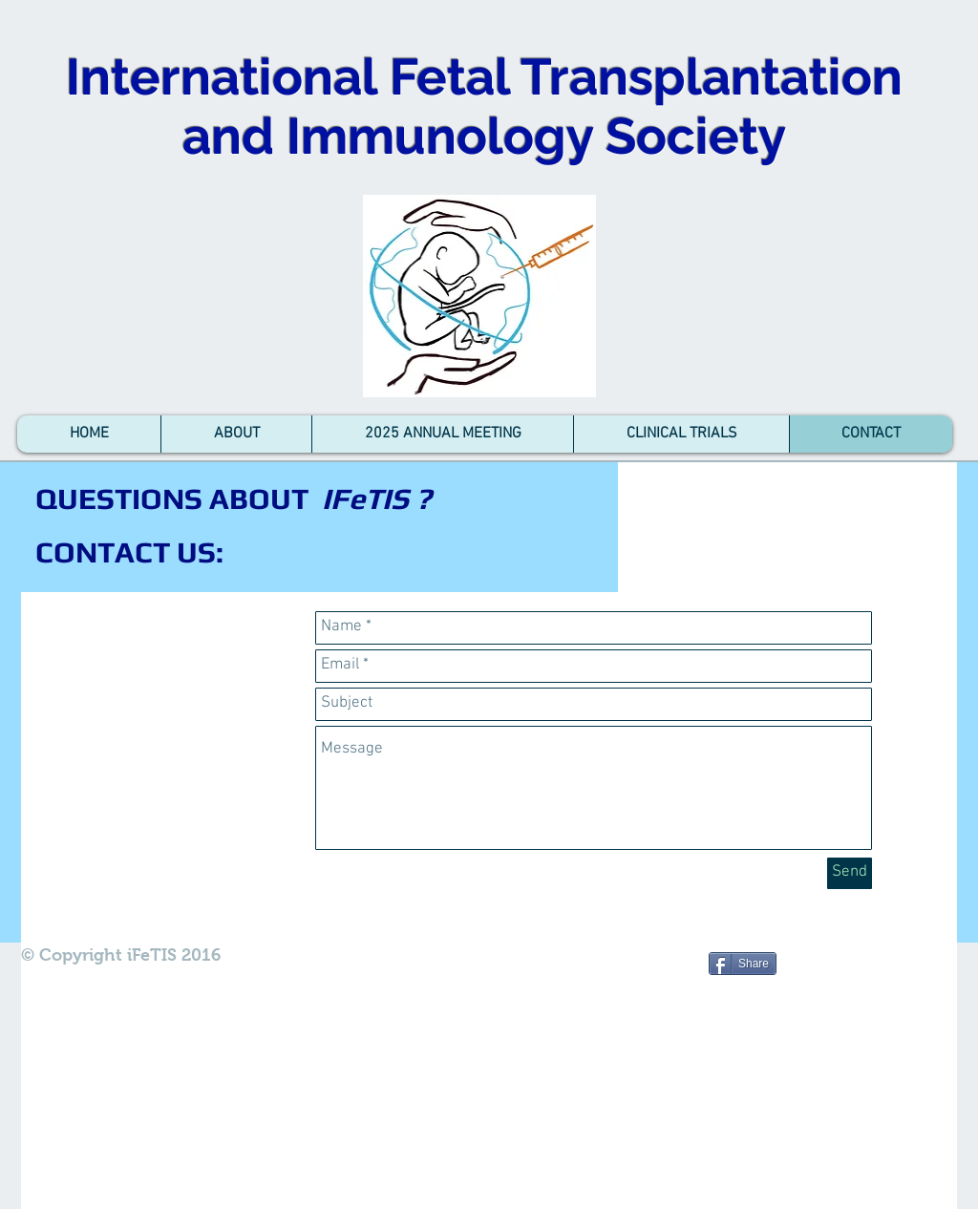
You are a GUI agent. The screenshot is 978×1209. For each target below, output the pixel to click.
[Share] (742, 963)
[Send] (849, 873)
